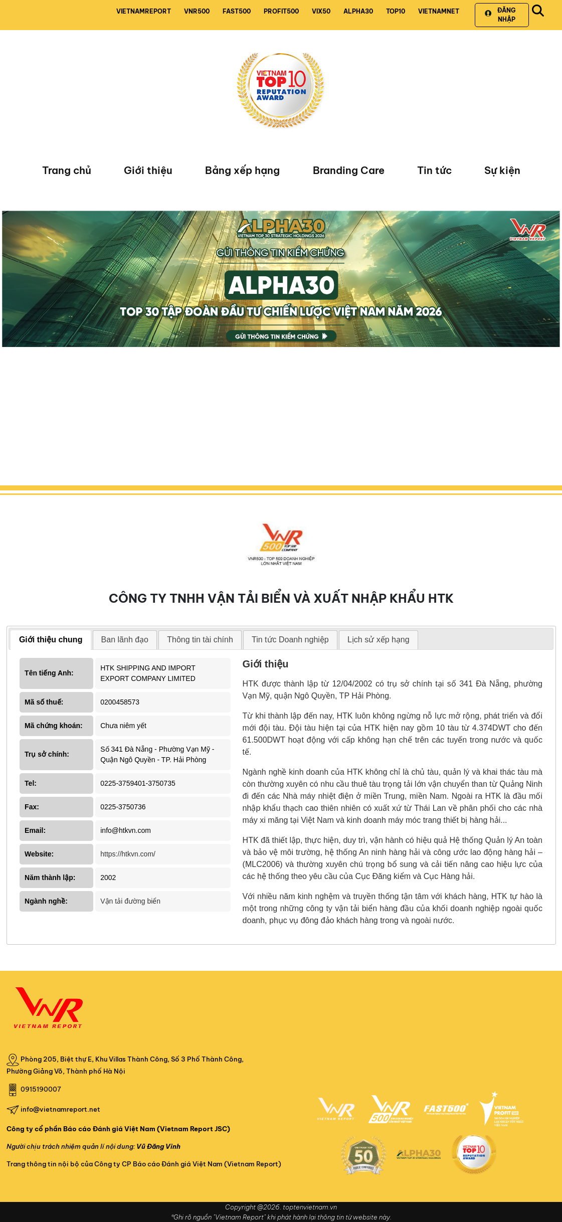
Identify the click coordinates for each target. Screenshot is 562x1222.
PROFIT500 (281, 11)
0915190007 (41, 1089)
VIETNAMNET (438, 11)
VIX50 (321, 11)
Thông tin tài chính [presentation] (200, 639)
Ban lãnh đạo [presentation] (124, 639)
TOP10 (395, 11)
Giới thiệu (148, 170)
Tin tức (434, 170)
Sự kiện (502, 170)
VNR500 (197, 11)
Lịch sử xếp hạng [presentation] (378, 639)
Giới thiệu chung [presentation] (51, 639)
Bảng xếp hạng (242, 170)
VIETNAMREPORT (143, 11)
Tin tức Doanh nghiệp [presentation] (290, 639)
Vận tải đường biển (130, 901)
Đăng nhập (500, 15)
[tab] (51, 640)
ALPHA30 (358, 11)
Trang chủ (66, 170)
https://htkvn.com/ (127, 854)
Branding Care (349, 170)
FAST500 (237, 11)
